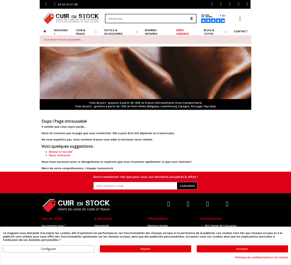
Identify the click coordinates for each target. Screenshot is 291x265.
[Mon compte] (212, 4)
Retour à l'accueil (60, 151)
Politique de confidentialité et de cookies (261, 257)
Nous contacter (59, 155)
